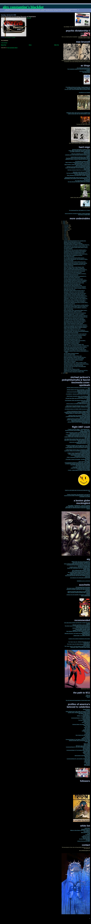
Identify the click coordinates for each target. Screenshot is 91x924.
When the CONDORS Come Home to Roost (80, 153)
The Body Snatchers (68, 248)
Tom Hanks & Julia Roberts (84, 713)
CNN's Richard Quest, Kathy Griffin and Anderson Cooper (78, 711)
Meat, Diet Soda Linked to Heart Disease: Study (74, 267)
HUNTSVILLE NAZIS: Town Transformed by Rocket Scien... (76, 363)
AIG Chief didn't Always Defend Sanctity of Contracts (79, 572)
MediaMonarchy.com (85, 829)
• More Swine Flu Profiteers (84, 461)
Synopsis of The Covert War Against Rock (73, 272)
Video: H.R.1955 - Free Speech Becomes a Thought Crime (76, 345)
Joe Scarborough (86, 749)
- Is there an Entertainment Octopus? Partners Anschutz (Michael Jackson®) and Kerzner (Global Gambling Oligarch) (77, 412)
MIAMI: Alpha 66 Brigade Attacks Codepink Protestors (75, 327)
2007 (64, 373)
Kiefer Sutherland (86, 716)
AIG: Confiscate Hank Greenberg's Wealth (81, 570)
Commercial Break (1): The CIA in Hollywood (80, 717)
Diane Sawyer (87, 764)
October (66, 227)
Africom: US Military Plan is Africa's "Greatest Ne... (74, 268)
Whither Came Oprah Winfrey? (83, 715)
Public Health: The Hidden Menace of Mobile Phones (75, 349)
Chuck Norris (87, 754)
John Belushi (87, 759)
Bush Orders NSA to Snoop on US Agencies (73, 243)
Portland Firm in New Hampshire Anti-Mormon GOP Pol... (76, 370)
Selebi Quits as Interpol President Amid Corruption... (75, 340)
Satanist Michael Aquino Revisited (71, 332)
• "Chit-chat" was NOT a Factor (83, 469)
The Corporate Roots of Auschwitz (83, 587)
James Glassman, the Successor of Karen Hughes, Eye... (76, 246)
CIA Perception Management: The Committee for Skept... (76, 259)
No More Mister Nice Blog (84, 838)
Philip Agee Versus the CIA (69, 289)
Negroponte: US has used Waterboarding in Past (74, 252)
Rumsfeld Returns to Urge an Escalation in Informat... (75, 273)
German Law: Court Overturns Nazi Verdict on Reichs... (75, 347)
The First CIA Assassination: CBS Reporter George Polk (78, 173)
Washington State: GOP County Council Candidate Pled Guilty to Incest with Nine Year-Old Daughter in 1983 (78, 113)
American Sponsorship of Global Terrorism (81, 149)
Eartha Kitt (88, 732)
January (66, 239)
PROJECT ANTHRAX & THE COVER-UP (81, 624)
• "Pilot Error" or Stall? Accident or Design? (81, 466)
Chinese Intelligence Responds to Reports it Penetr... (75, 335)
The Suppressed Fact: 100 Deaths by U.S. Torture (79, 210)
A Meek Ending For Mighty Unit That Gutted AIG (80, 573)
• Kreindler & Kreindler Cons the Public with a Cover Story (78, 445)
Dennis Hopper (87, 725)
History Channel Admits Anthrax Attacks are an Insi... (75, 261)
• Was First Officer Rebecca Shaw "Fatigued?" (80, 468)
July (65, 231)
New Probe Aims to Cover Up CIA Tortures (73, 336)
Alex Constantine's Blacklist (23, 7)
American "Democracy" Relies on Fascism (73, 311)
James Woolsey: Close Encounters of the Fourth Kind (75, 333)
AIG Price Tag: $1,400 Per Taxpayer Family (81, 571)
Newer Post (3, 44)
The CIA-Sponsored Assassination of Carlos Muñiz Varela (78, 700)
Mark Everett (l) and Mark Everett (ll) (82, 755)
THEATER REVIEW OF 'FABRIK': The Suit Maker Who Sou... (77, 244)
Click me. (29, 18)
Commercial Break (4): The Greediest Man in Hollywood (78, 750)
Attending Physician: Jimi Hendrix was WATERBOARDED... (76, 331)
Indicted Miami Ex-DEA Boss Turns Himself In (80, 157)
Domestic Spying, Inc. (68, 367)
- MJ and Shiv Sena (86, 423)
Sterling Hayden (86, 729)
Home (30, 44)
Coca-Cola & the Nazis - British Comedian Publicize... (75, 288)
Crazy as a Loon (86, 835)
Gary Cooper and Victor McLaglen (83, 735)
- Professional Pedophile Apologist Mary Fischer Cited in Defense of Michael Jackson (78, 392)
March (65, 236)
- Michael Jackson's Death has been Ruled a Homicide (78, 418)
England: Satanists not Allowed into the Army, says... (75, 264)
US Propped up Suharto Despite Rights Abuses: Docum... (76, 247)
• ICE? (88, 444)
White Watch (87, 828)
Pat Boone (88, 710)
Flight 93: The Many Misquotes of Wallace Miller (74, 371)
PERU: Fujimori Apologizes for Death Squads (73, 323)
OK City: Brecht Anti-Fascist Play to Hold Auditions (74, 319)
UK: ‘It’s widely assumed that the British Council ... (74, 257)
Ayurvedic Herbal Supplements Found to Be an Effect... (75, 280)
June (65, 232)
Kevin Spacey (87, 731)
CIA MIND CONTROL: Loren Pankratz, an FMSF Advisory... (76, 305)
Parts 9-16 (88, 696)
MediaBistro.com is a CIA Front (83, 580)
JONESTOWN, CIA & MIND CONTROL (81, 635)
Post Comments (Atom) (12, 47)
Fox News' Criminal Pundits (84, 720)
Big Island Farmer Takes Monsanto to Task (73, 285)
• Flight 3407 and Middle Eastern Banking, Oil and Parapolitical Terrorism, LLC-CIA (79, 443)
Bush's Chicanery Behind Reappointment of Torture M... (75, 269)
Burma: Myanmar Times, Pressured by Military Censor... (75, 310)
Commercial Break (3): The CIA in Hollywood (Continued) (78, 746)
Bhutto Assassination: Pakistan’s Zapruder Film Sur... (75, 357)
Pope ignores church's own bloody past (72, 284)
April (65, 235)
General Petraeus (86, 719)
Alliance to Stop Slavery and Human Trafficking (80, 830)
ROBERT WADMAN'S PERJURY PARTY (81, 630)
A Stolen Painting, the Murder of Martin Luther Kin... (75, 294)
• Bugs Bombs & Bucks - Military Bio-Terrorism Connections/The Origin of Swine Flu (80, 456)
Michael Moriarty (86, 709)
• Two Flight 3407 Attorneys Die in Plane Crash (80, 464)
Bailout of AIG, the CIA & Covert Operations (81, 561)
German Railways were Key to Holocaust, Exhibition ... (75, 281)
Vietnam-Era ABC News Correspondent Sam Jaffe (79, 740)
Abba (89, 742)
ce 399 (88, 833)
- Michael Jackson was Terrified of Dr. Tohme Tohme (79, 415)
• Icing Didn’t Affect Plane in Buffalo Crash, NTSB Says (78, 446)
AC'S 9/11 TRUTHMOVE (84, 71)
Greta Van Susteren (86, 738)
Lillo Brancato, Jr (86, 714)
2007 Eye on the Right (68, 260)
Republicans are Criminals (84, 92)
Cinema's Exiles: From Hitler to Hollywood (81, 724)
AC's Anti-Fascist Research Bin (83, 67)
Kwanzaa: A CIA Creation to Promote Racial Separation (78, 166)
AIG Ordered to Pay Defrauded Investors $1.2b (80, 577)
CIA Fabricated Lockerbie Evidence (82, 161)
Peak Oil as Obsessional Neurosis (71, 274)
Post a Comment (4, 42)
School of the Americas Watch (83, 841)
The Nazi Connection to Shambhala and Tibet (73, 365)
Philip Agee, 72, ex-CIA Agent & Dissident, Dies (74, 344)
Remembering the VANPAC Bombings (72, 341)
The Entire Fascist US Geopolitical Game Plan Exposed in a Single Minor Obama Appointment (77, 626)
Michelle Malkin (86, 751)
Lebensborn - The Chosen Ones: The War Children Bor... (76, 298)
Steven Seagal (87, 744)
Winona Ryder (87, 727)
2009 (64, 222)
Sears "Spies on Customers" (70, 361)
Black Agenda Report (85, 832)
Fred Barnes (87, 736)
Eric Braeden (87, 734)
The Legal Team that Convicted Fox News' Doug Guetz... (76, 253)
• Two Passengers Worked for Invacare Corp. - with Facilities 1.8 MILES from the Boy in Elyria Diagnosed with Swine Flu (77, 463)
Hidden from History (86, 836)
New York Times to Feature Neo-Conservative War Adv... (76, 316)
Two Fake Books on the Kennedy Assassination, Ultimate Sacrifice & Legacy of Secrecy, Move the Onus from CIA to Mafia (77, 159)
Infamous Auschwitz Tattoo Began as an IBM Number (79, 591)
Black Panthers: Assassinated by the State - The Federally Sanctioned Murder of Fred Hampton (78, 163)
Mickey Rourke (87, 743)
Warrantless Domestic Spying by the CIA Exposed (74, 270)
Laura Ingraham (86, 753)
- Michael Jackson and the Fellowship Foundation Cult (78, 421)
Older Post (56, 44)
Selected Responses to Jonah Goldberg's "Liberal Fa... (75, 307)
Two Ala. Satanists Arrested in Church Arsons (73, 278)
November (66, 226)
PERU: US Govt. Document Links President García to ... (75, 324)
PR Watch (88, 839)
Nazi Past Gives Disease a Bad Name (72, 277)
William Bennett (86, 721)
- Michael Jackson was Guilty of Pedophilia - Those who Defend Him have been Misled (78, 390)
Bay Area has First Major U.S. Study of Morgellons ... (75, 301)
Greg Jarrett (87, 757)
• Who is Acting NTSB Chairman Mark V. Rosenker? (79, 454)
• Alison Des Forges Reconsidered (83, 465)
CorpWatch (87, 834)
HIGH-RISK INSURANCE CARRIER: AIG (81, 562)
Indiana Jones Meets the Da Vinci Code (72, 328)
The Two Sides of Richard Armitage (71, 343)
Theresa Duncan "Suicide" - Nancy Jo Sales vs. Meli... (75, 362)
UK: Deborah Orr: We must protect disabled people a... (75, 250)
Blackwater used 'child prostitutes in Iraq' (81, 172)
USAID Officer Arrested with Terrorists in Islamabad (79, 150)
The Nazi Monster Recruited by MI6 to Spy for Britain (79, 181)
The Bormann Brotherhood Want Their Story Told (74, 348)
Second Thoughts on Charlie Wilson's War (73, 356)
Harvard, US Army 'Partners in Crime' (72, 369)
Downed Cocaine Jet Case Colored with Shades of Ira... (75, 295)
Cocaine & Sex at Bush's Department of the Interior (79, 638)
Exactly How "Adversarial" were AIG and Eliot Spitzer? (78, 568)
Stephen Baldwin (86, 748)
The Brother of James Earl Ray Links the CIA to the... (75, 293)
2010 (64, 221)
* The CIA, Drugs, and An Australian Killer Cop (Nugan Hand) (77, 89)
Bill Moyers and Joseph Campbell (83, 745)
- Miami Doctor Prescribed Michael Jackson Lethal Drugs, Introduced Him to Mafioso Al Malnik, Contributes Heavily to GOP (77, 406)
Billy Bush (88, 763)
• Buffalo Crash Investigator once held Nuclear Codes (79, 435)
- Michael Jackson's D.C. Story (83, 402)
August (65, 230)
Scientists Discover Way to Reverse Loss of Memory (75, 251)
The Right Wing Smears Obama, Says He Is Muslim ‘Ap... (76, 306)
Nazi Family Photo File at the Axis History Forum (74, 322)
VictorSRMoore (87, 831)
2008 (64, 223)
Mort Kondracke (86, 737)
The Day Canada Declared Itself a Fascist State (74, 282)
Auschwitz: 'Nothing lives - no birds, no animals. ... (74, 314)
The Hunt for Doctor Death (69, 354)
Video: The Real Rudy (68, 309)
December (66, 225)
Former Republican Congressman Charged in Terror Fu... (76, 315)
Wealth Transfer (86, 569)
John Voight (87, 726)
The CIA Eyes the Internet (69, 303)
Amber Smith (87, 760)
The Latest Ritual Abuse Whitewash (82, 180)
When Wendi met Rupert (69, 256)
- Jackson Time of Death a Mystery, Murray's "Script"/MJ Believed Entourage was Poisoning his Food (78, 420)
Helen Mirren (87, 756)
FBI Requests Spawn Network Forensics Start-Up (74, 290)
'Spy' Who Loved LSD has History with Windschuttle (75, 366)
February (66, 238)
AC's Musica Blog (86, 72)
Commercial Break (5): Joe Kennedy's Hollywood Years (78, 758)
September (66, 229)
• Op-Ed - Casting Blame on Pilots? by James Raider (79, 470)
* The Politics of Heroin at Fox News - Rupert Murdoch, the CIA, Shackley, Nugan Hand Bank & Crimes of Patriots (77, 88)
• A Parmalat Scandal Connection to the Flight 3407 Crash (78, 434)
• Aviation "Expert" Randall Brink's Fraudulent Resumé (78, 452)
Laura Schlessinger (86, 722)
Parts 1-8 (88, 695)
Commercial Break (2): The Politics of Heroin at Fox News (78, 739)
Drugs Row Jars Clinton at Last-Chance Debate (74, 358)
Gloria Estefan (87, 761)
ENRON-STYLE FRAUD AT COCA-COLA (81, 628)
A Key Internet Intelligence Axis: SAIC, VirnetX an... (74, 330)
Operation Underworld (68, 265)
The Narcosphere (86, 837)
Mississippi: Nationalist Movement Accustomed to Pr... (75, 276)
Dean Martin (87, 741)
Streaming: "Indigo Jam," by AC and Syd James (74, 291)
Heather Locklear (86, 752)
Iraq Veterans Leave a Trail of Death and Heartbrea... (75, 320)
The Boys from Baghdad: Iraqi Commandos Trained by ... (76, 326)
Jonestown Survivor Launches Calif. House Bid (74, 318)
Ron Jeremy (87, 728)
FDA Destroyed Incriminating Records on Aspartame (75, 286)
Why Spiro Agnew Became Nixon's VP (72, 339)
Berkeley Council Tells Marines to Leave (72, 242)
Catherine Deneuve (86, 730)
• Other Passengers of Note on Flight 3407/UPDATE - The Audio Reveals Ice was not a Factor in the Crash (78, 433)
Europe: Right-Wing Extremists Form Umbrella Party (75, 240)
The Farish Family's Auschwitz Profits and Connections (78, 588)
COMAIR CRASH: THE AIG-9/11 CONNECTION (80, 566)
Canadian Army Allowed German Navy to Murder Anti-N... (76, 302)
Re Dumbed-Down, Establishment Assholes (73, 255)
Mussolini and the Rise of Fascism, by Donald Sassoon (75, 263)
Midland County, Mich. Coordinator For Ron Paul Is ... (75, 299)
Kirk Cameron (87, 765)
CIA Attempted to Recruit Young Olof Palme (73, 337)
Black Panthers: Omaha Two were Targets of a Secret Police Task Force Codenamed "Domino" (77, 165)
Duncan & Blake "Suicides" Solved (83, 629)
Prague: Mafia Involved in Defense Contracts (73, 359)
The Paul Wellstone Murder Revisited (82, 174)
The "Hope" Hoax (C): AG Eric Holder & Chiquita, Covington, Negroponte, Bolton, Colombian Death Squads (77, 647)
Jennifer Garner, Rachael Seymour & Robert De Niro (79, 712)
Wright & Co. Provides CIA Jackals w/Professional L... (75, 297)
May (65, 234)
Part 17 (88, 697)
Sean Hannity (87, 723)
